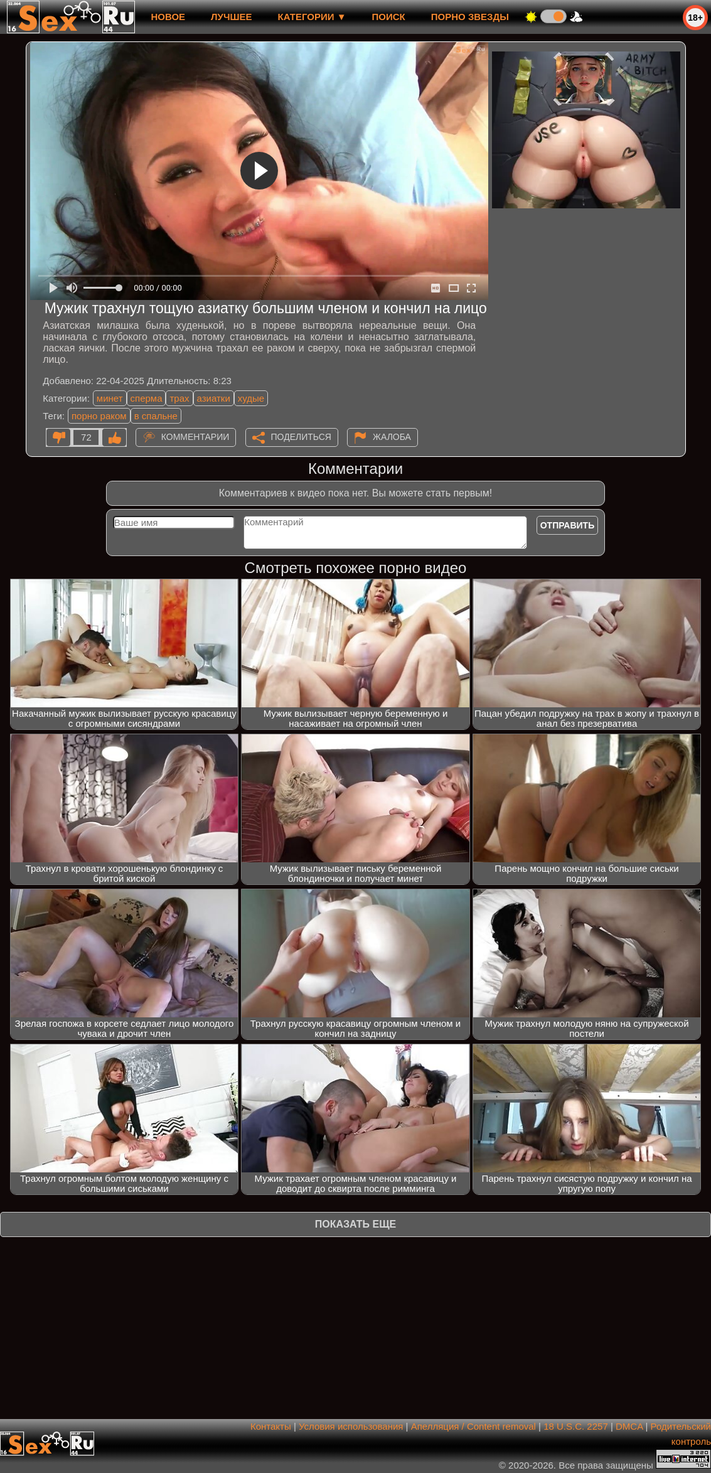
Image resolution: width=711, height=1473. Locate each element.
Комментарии (195, 437)
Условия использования (351, 1426)
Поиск (388, 16)
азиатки (213, 398)
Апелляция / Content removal (473, 1426)
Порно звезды (470, 16)
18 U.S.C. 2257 (575, 1426)
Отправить (567, 525)
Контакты (270, 1426)
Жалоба (392, 437)
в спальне (156, 415)
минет (110, 398)
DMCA (629, 1426)
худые (251, 398)
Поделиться (301, 437)
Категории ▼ (312, 16)
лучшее (231, 16)
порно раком (99, 415)
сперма (147, 398)
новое (168, 16)
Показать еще (355, 1224)
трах (179, 398)
